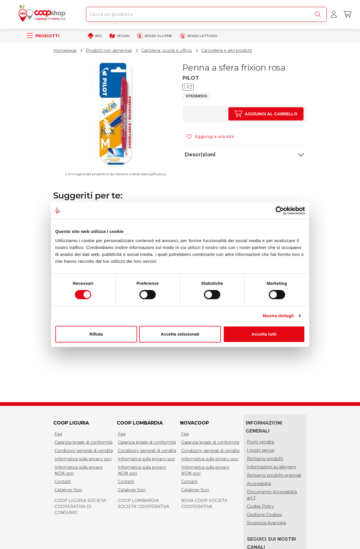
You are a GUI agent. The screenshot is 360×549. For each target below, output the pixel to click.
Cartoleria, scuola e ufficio (166, 50)
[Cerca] (319, 14)
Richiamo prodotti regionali (274, 475)
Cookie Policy (260, 506)
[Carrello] (347, 14)
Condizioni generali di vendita (84, 450)
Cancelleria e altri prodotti (226, 50)
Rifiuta (96, 334)
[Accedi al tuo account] (333, 14)
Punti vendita (260, 442)
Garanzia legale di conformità (83, 442)
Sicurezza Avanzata (266, 522)
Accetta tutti (264, 334)
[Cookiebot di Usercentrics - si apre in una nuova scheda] (280, 210)
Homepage (65, 50)
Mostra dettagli (278, 315)
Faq (58, 434)
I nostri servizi (260, 450)
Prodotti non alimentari (109, 50)
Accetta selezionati (180, 334)
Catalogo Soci (68, 489)
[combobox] (206, 14)
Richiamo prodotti (265, 458)
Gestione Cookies (264, 514)
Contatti (63, 481)
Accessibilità (259, 483)
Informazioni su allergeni (271, 467)
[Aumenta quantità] (266, 114)
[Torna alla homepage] (43, 14)
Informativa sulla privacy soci (83, 459)
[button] (244, 154)
